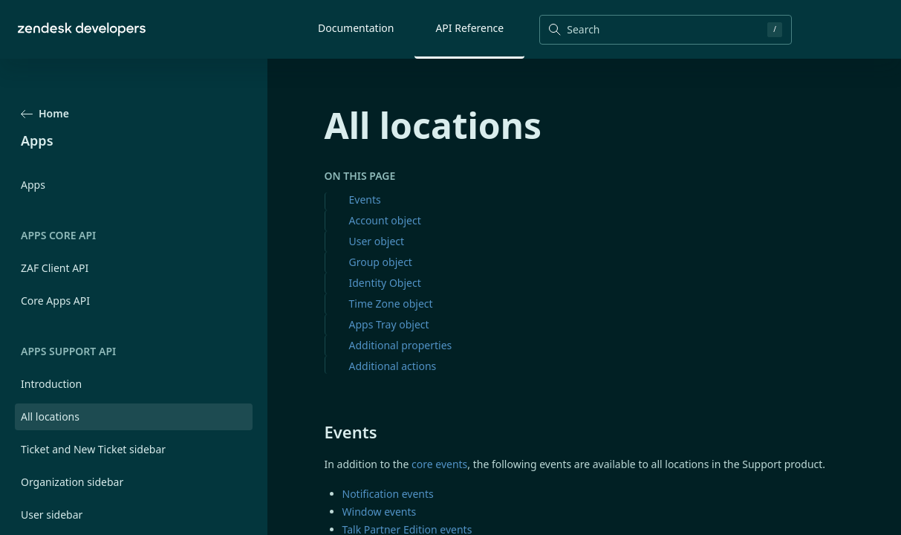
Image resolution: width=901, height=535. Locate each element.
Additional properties (400, 345)
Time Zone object (391, 303)
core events (439, 464)
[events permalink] (317, 431)
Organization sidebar (72, 482)
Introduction (51, 384)
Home (45, 113)
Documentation (356, 28)
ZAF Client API (54, 268)
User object (377, 241)
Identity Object (385, 283)
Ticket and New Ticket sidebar (93, 449)
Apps (33, 185)
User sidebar (51, 515)
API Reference (469, 28)
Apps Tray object (389, 324)
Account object (385, 220)
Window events (379, 512)
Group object (380, 262)
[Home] (82, 29)
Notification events (388, 494)
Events (365, 199)
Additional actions (393, 366)
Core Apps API (55, 301)
